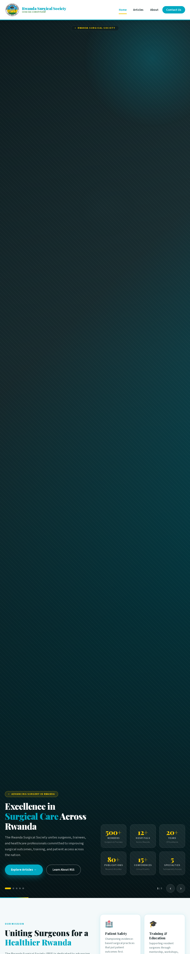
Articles (138, 10)
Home (123, 10)
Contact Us (173, 10)
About (154, 10)
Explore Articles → (24, 870)
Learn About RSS (63, 870)
